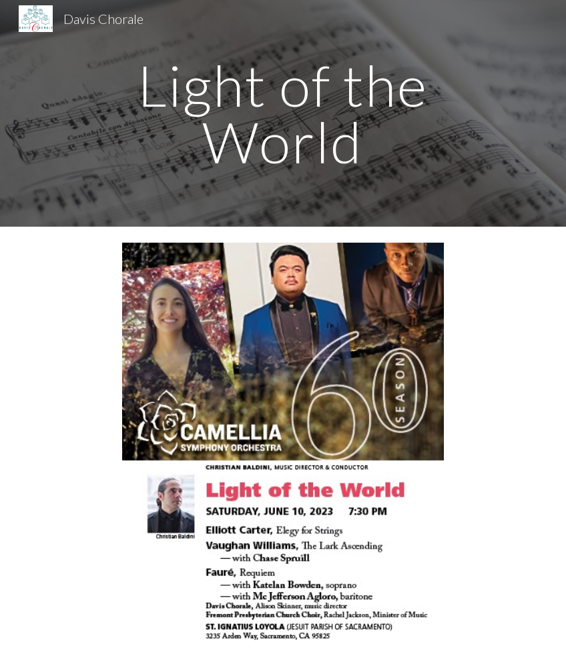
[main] (283, 113)
